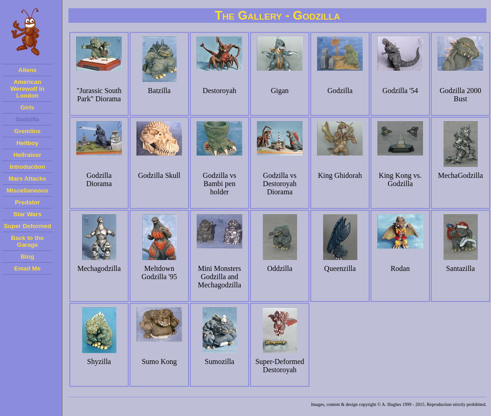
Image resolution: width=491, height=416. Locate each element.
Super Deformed (27, 226)
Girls (27, 107)
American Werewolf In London (27, 88)
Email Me (27, 268)
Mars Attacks (27, 178)
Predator (27, 202)
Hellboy (27, 143)
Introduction (27, 166)
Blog (27, 256)
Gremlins (27, 131)
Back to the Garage (27, 241)
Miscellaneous (27, 190)
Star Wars (27, 214)
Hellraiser (28, 154)
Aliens (27, 70)
